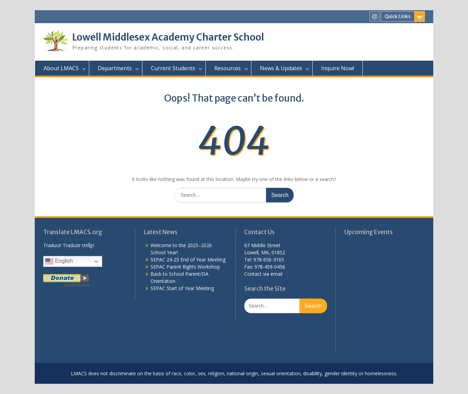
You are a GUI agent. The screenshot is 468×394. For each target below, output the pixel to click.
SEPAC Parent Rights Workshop (185, 266)
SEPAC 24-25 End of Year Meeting (188, 259)
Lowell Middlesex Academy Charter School (168, 37)
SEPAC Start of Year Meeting (182, 288)
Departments (115, 68)
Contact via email (263, 274)
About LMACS (61, 68)
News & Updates (281, 68)
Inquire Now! (337, 68)
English (59, 261)
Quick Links (397, 16)
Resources (227, 68)
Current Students (173, 68)
